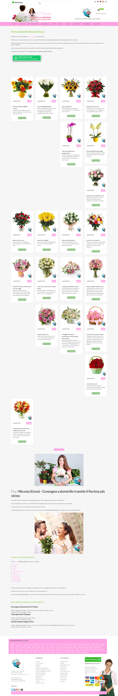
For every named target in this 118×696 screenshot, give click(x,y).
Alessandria (20, 644)
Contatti (38, 666)
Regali (68, 24)
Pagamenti (38, 664)
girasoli (14, 568)
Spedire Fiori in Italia (40, 673)
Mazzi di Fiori (63, 666)
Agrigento (13, 644)
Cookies (83, 692)
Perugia (58, 649)
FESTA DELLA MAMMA (33, 24)
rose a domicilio (16, 578)
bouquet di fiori (16, 579)
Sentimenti (45, 24)
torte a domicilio (17, 581)
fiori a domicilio (32, 36)
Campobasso (19, 645)
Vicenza (68, 652)
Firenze (88, 645)
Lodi (56, 647)
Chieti (30, 645)
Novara (22, 649)
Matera (12, 649)
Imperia (28, 647)
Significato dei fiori (40, 683)
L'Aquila (43, 644)
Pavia (95, 649)
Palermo (37, 649)
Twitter (12, 690)
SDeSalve (95, 692)
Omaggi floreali (64, 661)
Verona (73, 652)
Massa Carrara (98, 647)
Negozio (22, 24)
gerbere (15, 566)
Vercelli (58, 652)
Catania (63, 645)
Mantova (85, 647)
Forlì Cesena (94, 645)
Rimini (47, 650)
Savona (88, 650)
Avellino (57, 644)
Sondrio (66, 650)
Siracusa (78, 650)
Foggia (83, 645)
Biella (70, 644)
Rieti (39, 650)
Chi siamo (38, 661)
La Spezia (72, 650)
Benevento (81, 644)
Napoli (17, 649)
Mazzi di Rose (63, 668)
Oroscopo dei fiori (40, 679)
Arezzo (48, 644)
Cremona (52, 645)
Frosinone (101, 645)
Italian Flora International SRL (46, 692)
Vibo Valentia (84, 652)
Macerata (69, 647)
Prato (72, 649)
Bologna (87, 644)
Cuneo (42, 645)
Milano (80, 647)
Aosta (30, 644)
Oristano (31, 649)
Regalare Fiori (39, 676)
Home (14, 24)
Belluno (75, 644)
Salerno (57, 650)
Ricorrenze (86, 24)
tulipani (14, 573)
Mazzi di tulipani (64, 674)
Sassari (83, 650)
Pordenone (67, 649)
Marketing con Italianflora (42, 668)
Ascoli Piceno (36, 644)
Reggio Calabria (20, 650)
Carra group (63, 692)
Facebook (14, 690)
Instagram (19, 690)
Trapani (17, 652)
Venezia (63, 652)
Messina (75, 647)
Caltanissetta (36, 645)
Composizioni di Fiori (65, 671)
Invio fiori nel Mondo (41, 674)
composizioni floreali (18, 571)
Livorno (52, 647)
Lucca (64, 647)
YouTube (17, 690)
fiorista (16, 561)
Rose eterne (96, 24)
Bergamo (65, 644)
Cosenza (57, 645)
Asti (52, 644)
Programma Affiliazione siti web (43, 669)
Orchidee (62, 681)
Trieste (26, 652)
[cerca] (54, 3)
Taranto (93, 650)
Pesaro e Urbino (84, 649)
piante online (16, 574)
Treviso (31, 652)
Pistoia (91, 649)
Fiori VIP (38, 681)
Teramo (98, 650)
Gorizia (17, 647)
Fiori (53, 24)
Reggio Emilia (28, 650)
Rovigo (52, 650)
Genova (12, 647)
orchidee (15, 565)
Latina (60, 647)
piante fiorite (16, 576)
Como (47, 645)
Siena (61, 650)
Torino (12, 652)
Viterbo (78, 652)
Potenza (100, 649)
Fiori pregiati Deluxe (65, 664)
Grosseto (22, 647)
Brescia (98, 644)
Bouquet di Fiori (64, 673)
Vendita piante (63, 676)
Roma (43, 650)
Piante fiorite (63, 679)
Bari (61, 644)
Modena (91, 647)
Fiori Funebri (63, 669)
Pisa (62, 649)
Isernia (33, 647)
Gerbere (62, 663)
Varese (40, 652)
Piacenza (42, 649)
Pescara (53, 649)
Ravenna (12, 650)
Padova (48, 649)
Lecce (47, 647)
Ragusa (35, 650)
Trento (103, 650)
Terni (21, 652)
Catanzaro (68, 645)
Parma (77, 649)
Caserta (25, 645)
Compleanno (76, 24)
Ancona (26, 644)
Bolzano (103, 644)
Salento (28, 674)
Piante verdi (63, 678)
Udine (35, 652)
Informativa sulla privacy (73, 692)
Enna (74, 645)
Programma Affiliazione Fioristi (43, 671)
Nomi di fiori (38, 678)
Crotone (38, 647)
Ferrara (78, 645)
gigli (14, 569)
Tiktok (22, 690)
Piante (60, 24)
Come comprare (39, 663)
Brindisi (93, 644)
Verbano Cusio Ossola (48, 652)
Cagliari (12, 645)
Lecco (43, 647)
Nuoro (26, 649)
